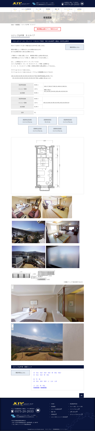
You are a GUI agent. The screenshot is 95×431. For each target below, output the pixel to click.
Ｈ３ (45, 381)
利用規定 (53, 414)
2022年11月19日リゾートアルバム (27, 120)
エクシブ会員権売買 (26, 10)
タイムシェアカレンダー (75, 414)
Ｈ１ (37, 381)
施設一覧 (57, 10)
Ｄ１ (48, 374)
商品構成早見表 (73, 403)
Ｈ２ (41, 381)
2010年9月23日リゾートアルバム (67, 120)
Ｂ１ (55, 372)
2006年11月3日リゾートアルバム (37, 129)
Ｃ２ (41, 374)
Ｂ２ (59, 372)
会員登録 (79, 10)
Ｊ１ (37, 385)
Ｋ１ (44, 385)
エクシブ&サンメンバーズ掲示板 (58, 417)
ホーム (15, 10)
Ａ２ (41, 372)
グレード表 (38, 10)
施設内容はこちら (74, 47)
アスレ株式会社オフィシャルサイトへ (45, 4)
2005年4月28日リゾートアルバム (57, 129)
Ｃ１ (37, 374)
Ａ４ (49, 372)
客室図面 (48, 10)
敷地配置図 (44, 387)
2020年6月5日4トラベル (47, 120)
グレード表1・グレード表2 (76, 406)
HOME (52, 403)
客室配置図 (36, 387)
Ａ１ (37, 372)
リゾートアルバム (68, 10)
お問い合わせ (73, 411)
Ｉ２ (55, 381)
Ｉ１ (52, 381)
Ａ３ (45, 372)
